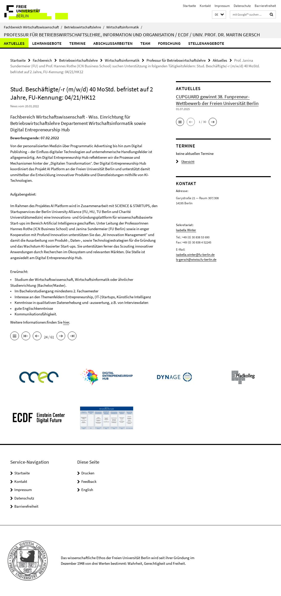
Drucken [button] (87, 473)
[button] (219, 14)
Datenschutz (242, 6)
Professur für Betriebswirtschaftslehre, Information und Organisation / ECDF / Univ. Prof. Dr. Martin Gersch (132, 34)
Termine (77, 43)
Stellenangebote (206, 43)
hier (66, 322)
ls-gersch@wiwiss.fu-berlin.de (196, 259)
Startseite (189, 6)
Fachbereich (42, 60)
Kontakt (205, 6)
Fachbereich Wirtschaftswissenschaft (33, 27)
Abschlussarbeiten (113, 43)
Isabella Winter (186, 230)
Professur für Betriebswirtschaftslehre (176, 60)
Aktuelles (14, 43)
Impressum (222, 6)
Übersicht (185, 161)
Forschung (169, 43)
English (87, 489)
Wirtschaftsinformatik (124, 27)
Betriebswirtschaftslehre (84, 27)
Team (145, 43)
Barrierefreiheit (265, 6)
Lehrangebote (47, 43)
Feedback (88, 481)
